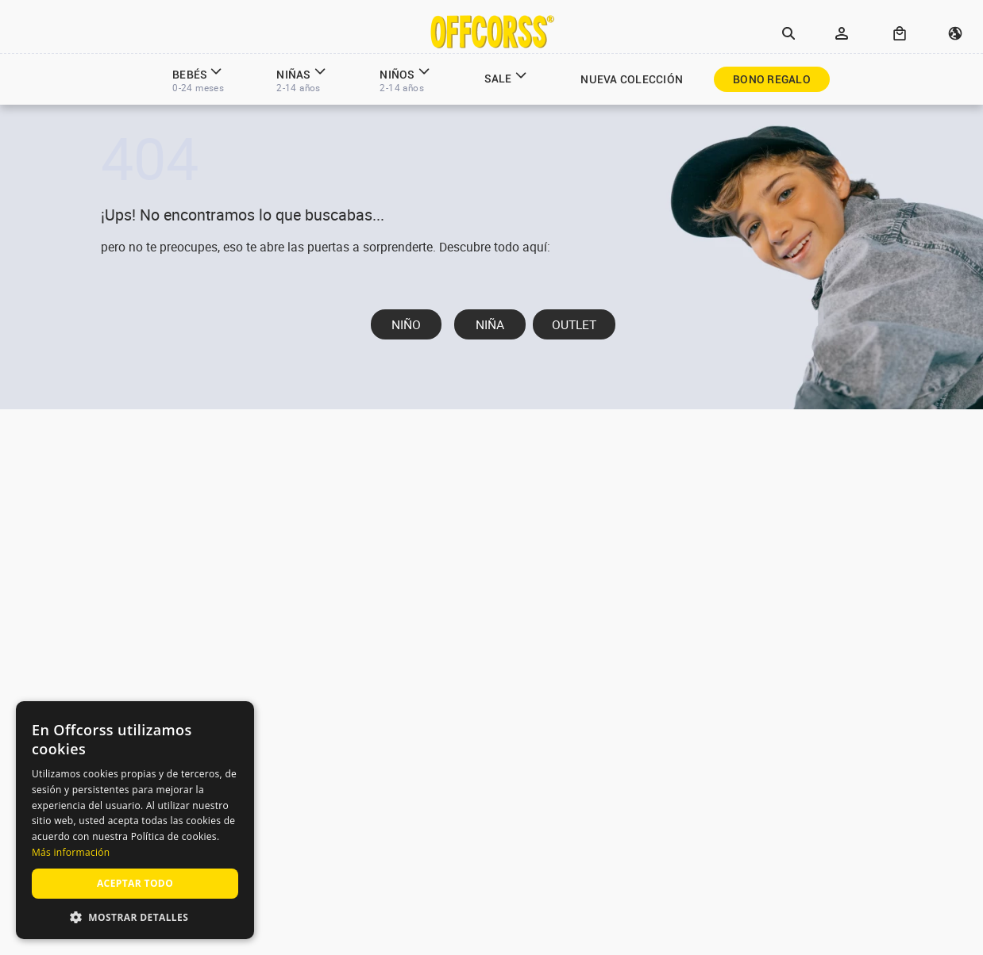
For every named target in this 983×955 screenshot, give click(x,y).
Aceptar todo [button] (135, 883)
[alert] (135, 820)
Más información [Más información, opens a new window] (71, 852)
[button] (788, 34)
